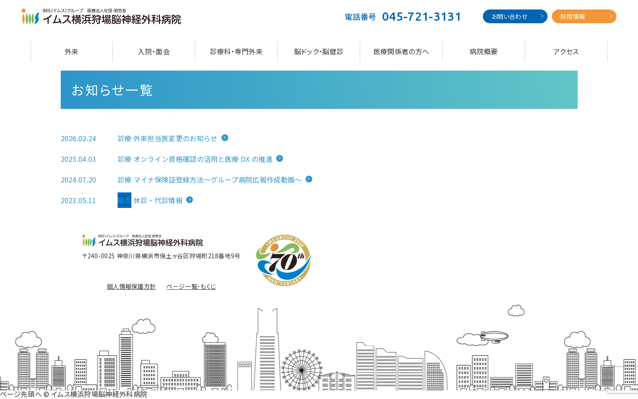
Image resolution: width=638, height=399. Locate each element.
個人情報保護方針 (131, 286)
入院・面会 (154, 51)
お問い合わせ (509, 16)
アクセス (566, 51)
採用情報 (572, 16)
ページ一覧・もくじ (191, 286)
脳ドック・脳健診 (319, 51)
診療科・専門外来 (236, 51)
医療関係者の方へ (401, 51)
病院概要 (484, 51)
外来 (72, 51)
